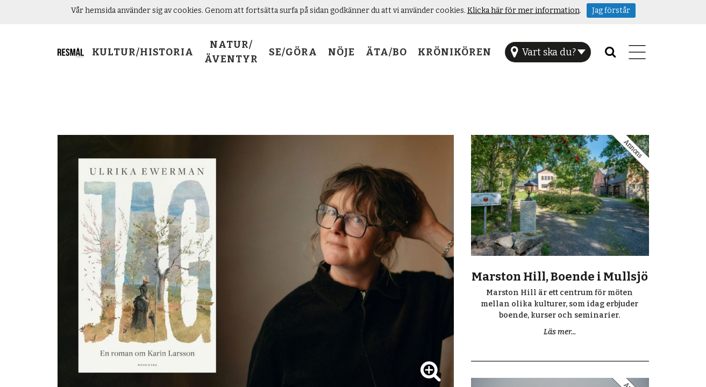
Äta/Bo (386, 52)
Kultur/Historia (143, 52)
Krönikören (454, 52)
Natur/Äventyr (231, 52)
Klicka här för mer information (523, 10)
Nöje (341, 52)
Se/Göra (293, 52)
